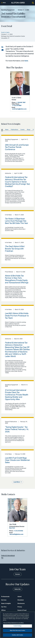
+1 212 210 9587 (16, 105)
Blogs (28, 129)
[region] (17, 625)
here (26, 61)
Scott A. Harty (16, 97)
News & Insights (6, 603)
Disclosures (21, 603)
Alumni (19, 596)
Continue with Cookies (17, 635)
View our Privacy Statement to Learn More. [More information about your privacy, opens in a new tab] (13, 622)
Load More (17, 482)
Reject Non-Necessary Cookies (17, 630)
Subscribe (18, 589)
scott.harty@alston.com (19, 109)
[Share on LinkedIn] (2, 47)
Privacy (20, 607)
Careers (17, 574)
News (6, 129)
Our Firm (3, 607)
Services (3, 600)
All (2, 129)
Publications (14, 129)
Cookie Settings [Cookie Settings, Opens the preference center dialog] (17, 625)
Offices (3, 610)
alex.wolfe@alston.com (16, 534)
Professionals (5, 596)
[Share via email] (2, 50)
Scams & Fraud (22, 610)
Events (22, 129)
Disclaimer (21, 600)
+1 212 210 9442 (18, 530)
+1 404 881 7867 (20, 102)
